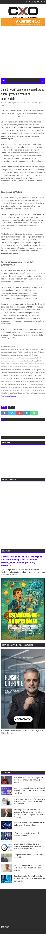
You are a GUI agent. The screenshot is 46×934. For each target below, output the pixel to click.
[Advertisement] (23, 53)
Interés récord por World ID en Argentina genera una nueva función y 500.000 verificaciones (29, 801)
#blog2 (11, 407)
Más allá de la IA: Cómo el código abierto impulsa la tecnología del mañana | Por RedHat (29, 780)
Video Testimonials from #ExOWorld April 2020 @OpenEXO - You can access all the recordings (29, 790)
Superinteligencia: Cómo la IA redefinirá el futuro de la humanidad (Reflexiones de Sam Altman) (29, 878)
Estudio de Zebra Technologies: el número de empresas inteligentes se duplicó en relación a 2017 (27, 846)
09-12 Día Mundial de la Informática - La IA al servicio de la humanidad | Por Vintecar (29, 867)
